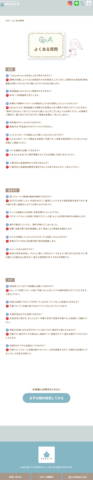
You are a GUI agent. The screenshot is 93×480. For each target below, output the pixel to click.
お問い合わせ (15, 476)
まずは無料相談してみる (46, 398)
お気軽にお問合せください (46, 389)
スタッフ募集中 (46, 476)
